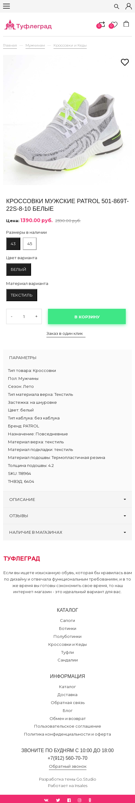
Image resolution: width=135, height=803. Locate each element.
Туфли (67, 652)
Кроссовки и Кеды (70, 45)
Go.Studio (86, 779)
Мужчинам (35, 45)
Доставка (67, 694)
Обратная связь (68, 702)
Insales (81, 785)
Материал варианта (27, 283)
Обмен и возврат (68, 718)
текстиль (22, 295)
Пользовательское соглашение (67, 726)
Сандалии (68, 659)
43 (13, 243)
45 (29, 243)
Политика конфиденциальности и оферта (67, 734)
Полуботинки (67, 636)
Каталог (67, 686)
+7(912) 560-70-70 (68, 758)
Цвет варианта (21, 257)
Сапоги (67, 620)
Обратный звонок (67, 766)
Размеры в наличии (26, 232)
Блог (68, 710)
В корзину (87, 316)
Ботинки (67, 628)
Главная (10, 45)
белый (18, 269)
